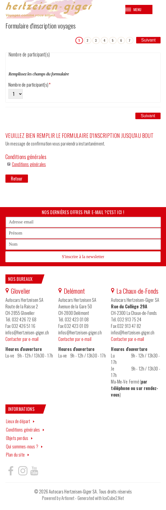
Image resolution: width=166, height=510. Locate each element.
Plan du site (15, 455)
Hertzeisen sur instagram (22, 471)
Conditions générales (29, 164)
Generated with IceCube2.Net (101, 498)
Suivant (148, 40)
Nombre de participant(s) (29, 85)
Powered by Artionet (58, 498)
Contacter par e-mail (22, 339)
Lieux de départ (18, 422)
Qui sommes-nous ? (22, 447)
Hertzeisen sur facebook (10, 471)
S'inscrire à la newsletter (83, 257)
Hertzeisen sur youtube (34, 471)
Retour (17, 179)
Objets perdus (17, 438)
